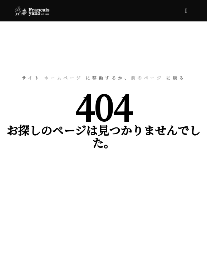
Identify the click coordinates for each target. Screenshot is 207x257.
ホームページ (63, 78)
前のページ (147, 78)
